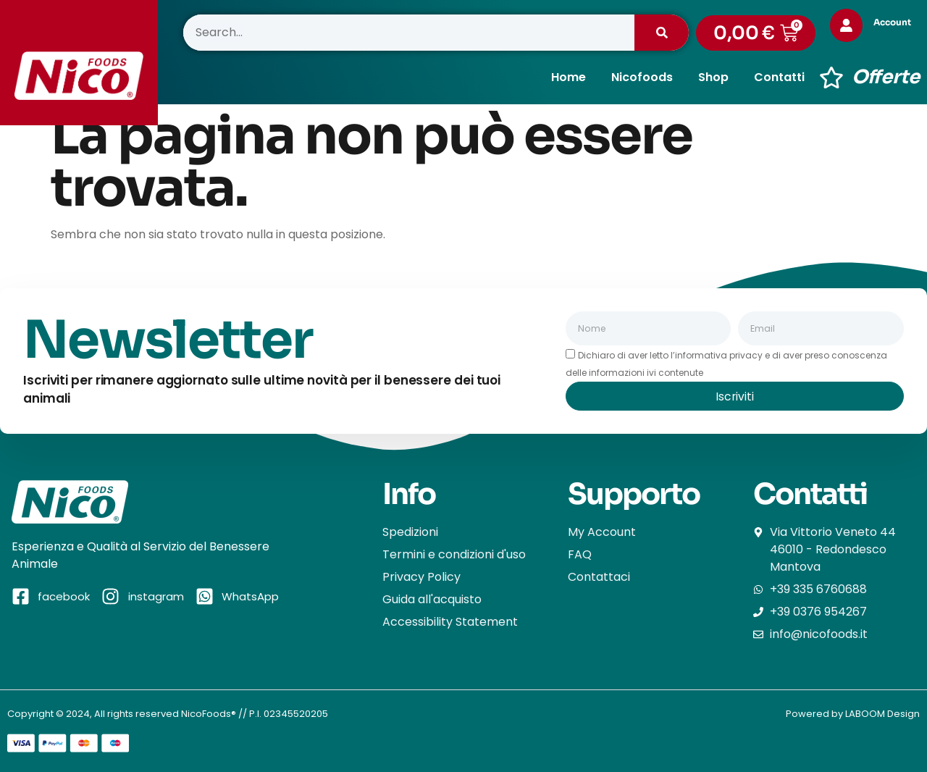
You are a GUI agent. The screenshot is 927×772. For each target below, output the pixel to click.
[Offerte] (831, 77)
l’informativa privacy (717, 355)
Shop (713, 77)
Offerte (886, 77)
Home (568, 77)
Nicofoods (642, 77)
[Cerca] (661, 32)
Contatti (779, 77)
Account (894, 22)
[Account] (847, 25)
